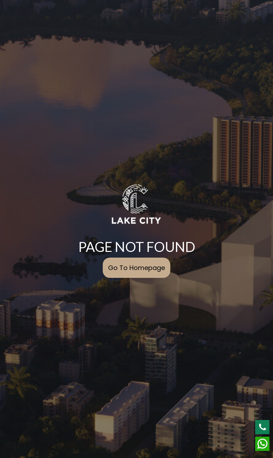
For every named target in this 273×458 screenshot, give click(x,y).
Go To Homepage (136, 267)
